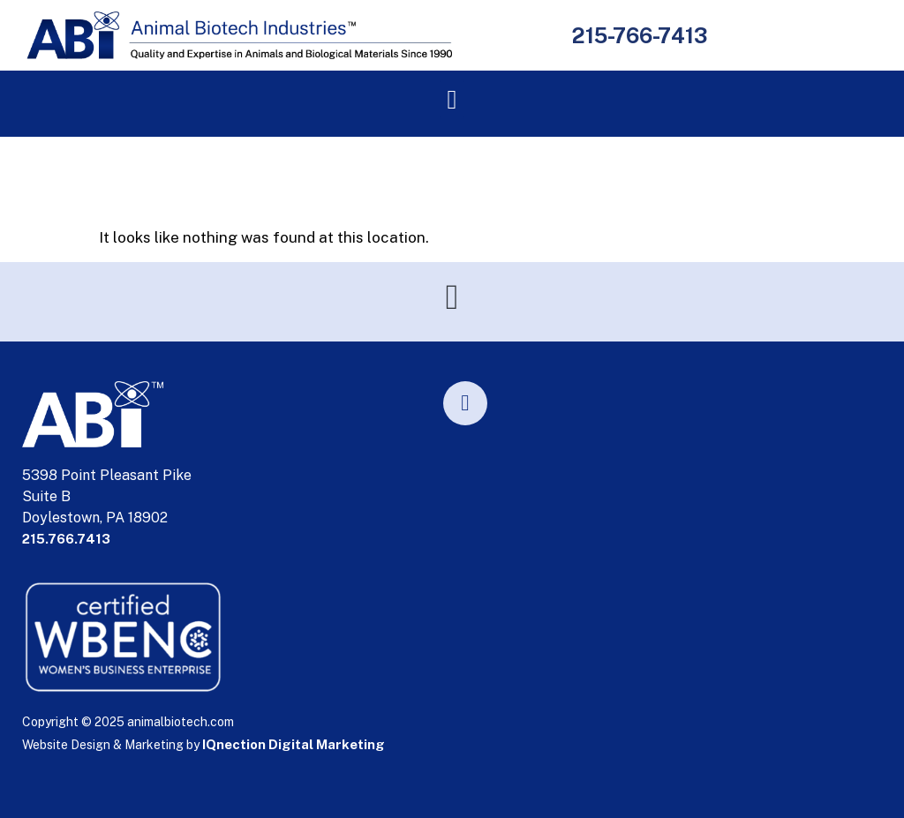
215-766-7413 (639, 35)
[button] (452, 99)
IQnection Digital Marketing (293, 744)
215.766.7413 (66, 538)
